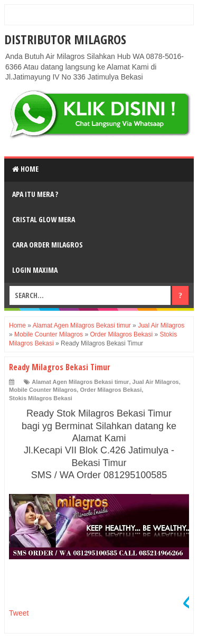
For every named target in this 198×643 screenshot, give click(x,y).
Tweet (19, 613)
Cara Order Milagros (47, 245)
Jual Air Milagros (156, 382)
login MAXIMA (35, 270)
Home (25, 169)
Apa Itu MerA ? (35, 194)
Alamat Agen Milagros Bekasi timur (80, 382)
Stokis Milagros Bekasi (40, 398)
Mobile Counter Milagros (43, 390)
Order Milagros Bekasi (111, 390)
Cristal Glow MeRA (43, 219)
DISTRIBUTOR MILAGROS (65, 39)
